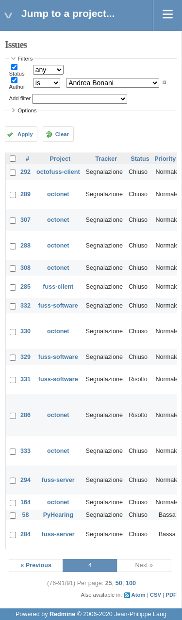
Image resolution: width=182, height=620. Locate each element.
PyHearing (58, 515)
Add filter (20, 98)
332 (25, 305)
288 (25, 245)
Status (17, 74)
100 (131, 583)
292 (25, 172)
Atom (139, 595)
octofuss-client (58, 172)
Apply (25, 134)
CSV (155, 595)
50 (119, 583)
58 (25, 515)
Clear (62, 134)
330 (25, 331)
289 (25, 194)
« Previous (35, 565)
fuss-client (58, 286)
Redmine (62, 614)
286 (25, 415)
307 (25, 220)
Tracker (106, 158)
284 (25, 534)
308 (25, 267)
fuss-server (58, 480)
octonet (58, 194)
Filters (25, 59)
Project (60, 158)
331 (25, 379)
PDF (171, 595)
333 (25, 451)
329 (25, 357)
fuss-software (58, 305)
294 (25, 480)
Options (27, 110)
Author (17, 87)
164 (25, 502)
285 (25, 286)
